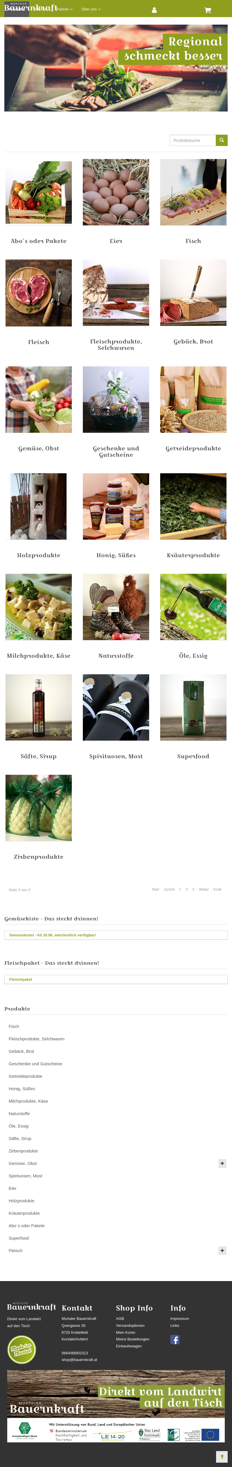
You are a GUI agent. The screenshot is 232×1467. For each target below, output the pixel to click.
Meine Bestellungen (132, 1339)
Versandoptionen (130, 1325)
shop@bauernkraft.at (79, 1360)
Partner (62, 9)
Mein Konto (125, 1332)
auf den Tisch (18, 1326)
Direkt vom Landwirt (24, 1319)
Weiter (204, 889)
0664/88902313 (75, 1353)
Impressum (179, 1318)
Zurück (169, 889)
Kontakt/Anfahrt (75, 1339)
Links (174, 1325)
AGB (120, 1318)
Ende (217, 889)
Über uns (89, 9)
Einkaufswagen (129, 1346)
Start (155, 889)
